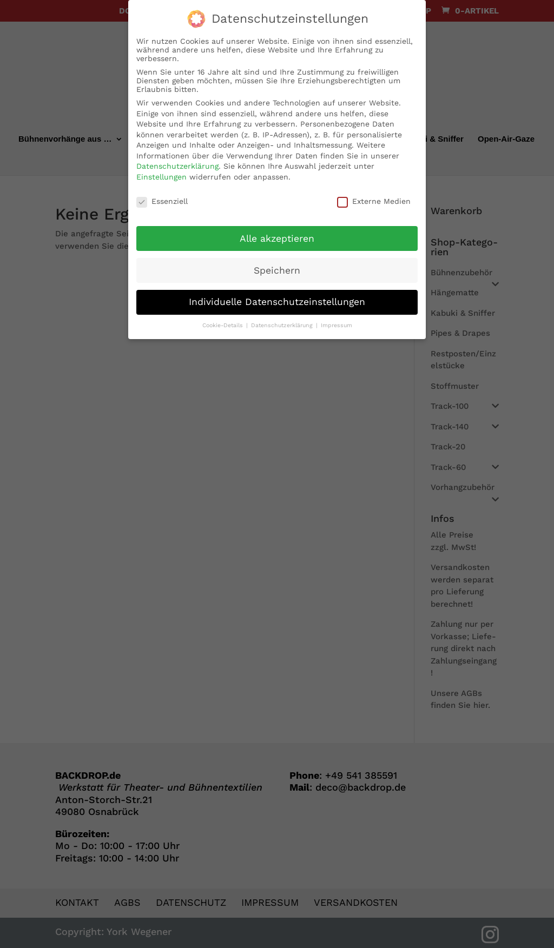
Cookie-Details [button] (223, 320)
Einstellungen (161, 172)
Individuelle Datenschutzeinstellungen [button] (277, 297)
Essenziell (162, 197)
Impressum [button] (336, 320)
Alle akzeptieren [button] (277, 233)
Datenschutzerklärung (177, 161)
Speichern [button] (277, 265)
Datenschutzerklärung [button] (283, 320)
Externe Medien (374, 197)
